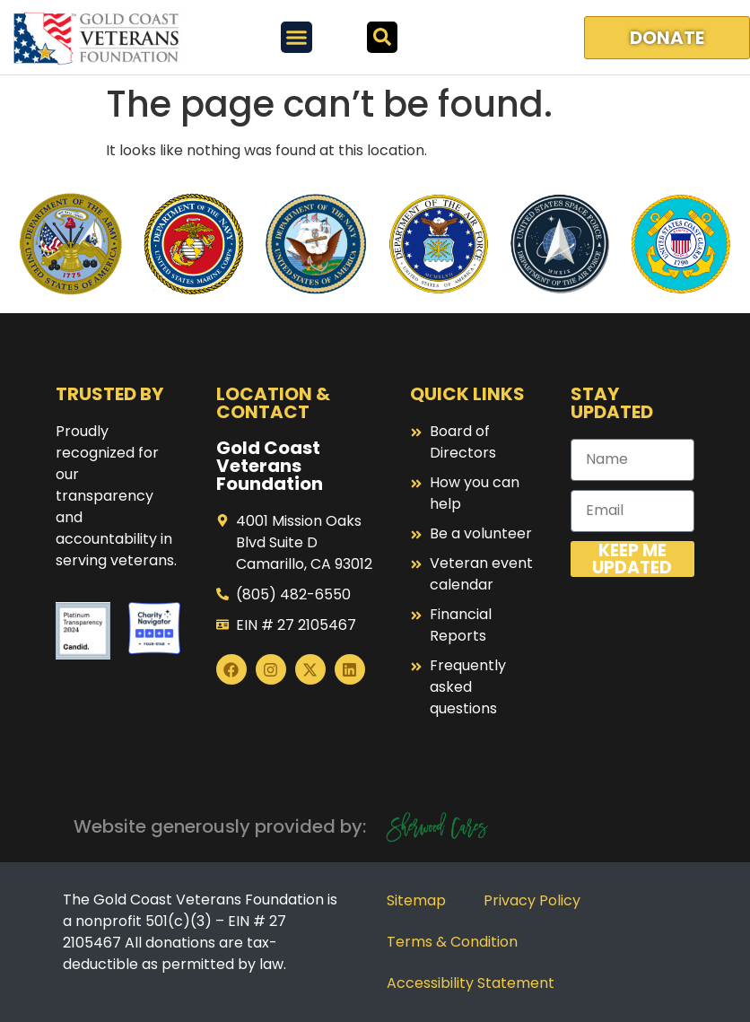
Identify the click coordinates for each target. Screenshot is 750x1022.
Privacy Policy (532, 900)
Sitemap (416, 900)
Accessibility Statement (470, 983)
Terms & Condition (452, 941)
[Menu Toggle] (296, 37)
